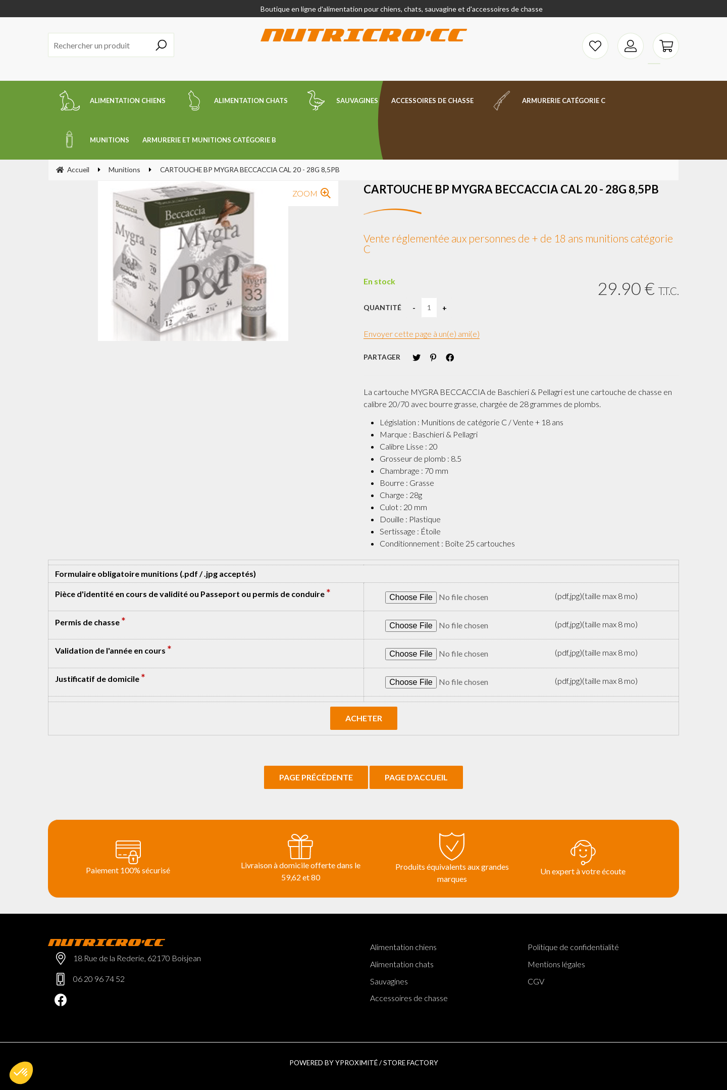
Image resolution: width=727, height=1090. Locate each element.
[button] (21, 1073)
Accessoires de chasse (409, 998)
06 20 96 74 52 (99, 978)
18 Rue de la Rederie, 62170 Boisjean (137, 958)
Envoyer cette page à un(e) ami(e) (422, 333)
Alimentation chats (402, 964)
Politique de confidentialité (573, 947)
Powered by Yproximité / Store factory (363, 1062)
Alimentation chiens (403, 947)
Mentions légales (556, 964)
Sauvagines (389, 981)
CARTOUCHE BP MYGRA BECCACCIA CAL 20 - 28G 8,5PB (511, 189)
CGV (536, 981)
